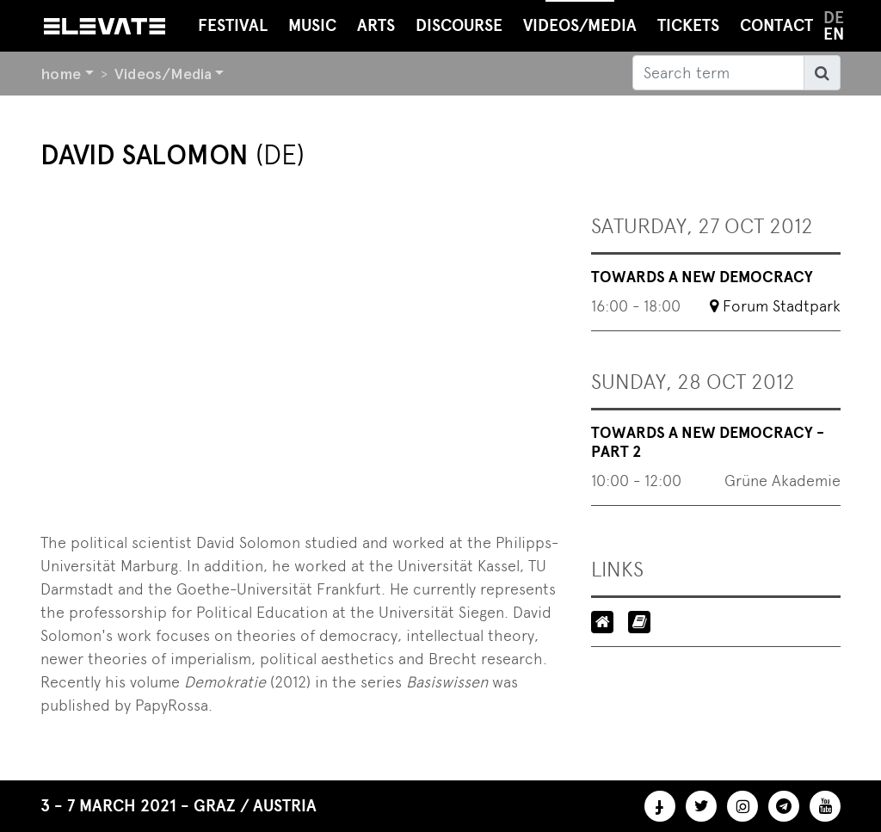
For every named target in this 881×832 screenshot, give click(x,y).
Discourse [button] (459, 25)
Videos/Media (163, 74)
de (833, 17)
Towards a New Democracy (702, 277)
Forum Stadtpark (782, 306)
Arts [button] (376, 25)
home (60, 74)
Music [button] (312, 25)
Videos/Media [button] (580, 17)
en (833, 34)
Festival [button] (233, 25)
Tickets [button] (688, 25)
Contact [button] (776, 25)
